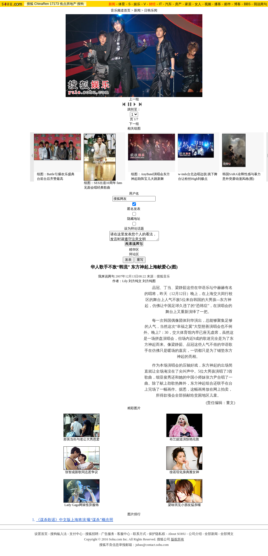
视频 (208, 4)
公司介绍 (195, 535)
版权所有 (177, 541)
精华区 (134, 251)
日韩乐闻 (150, 10)
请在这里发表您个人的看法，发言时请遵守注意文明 (134, 236)
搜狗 (80, 4)
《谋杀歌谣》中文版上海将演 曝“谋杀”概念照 (74, 521)
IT (160, 4)
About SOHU (177, 535)
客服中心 (123, 535)
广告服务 (107, 535)
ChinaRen (41, 4)
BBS (247, 4)
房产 (178, 4)
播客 (217, 4)
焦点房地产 (68, 4)
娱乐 (137, 4)
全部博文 (227, 535)
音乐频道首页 (120, 10)
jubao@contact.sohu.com (152, 546)
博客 (237, 4)
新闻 (137, 10)
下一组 (134, 124)
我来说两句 (106, 278)
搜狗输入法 (58, 535)
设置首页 (41, 535)
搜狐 (30, 4)
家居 (188, 4)
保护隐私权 (157, 535)
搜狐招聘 (91, 535)
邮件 (227, 4)
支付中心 (76, 535)
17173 (54, 4)
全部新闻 (211, 535)
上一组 (134, 99)
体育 (121, 4)
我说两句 (260, 4)
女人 (198, 4)
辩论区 (134, 256)
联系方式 (139, 535)
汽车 (168, 4)
